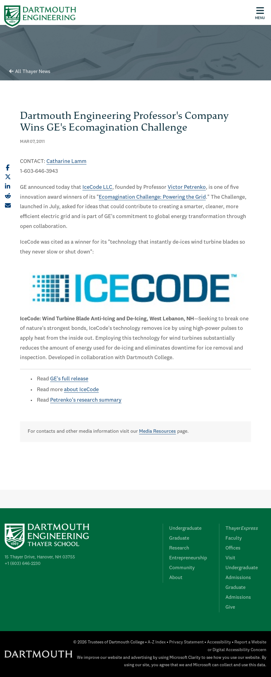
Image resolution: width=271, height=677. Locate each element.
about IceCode (81, 389)
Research (179, 548)
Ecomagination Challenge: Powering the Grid (152, 197)
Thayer (241, 528)
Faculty (233, 538)
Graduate (179, 538)
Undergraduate (185, 528)
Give (230, 607)
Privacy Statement (186, 642)
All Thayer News (29, 71)
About (175, 577)
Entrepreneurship (188, 558)
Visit (230, 558)
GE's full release (69, 379)
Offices (233, 548)
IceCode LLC (97, 187)
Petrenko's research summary (86, 400)
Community (182, 568)
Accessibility (219, 642)
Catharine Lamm (66, 161)
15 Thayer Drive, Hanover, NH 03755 (40, 557)
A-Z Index (157, 642)
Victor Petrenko (187, 187)
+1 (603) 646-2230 (23, 563)
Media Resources (157, 431)
